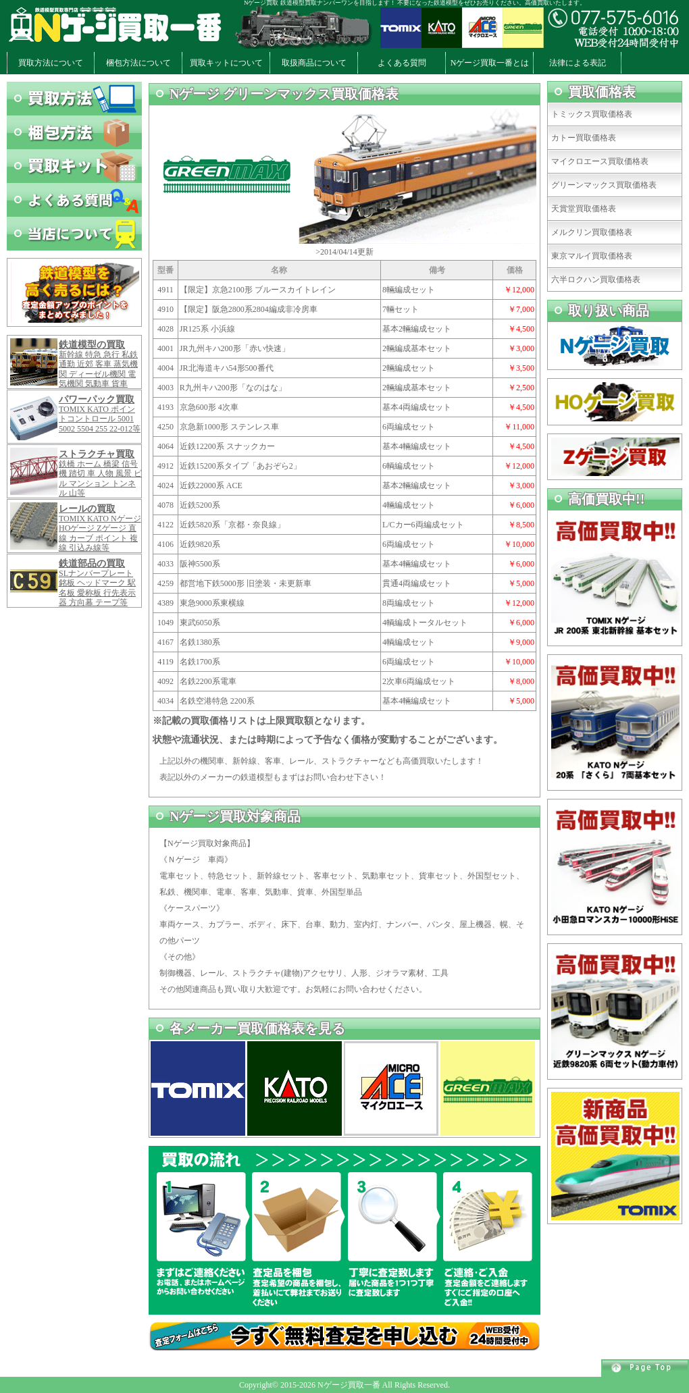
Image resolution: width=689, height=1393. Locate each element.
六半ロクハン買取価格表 (595, 279)
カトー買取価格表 (583, 137)
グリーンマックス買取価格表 (604, 185)
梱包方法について (138, 63)
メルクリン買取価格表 (591, 232)
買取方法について (50, 63)
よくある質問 (402, 63)
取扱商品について (314, 63)
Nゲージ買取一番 (348, 1385)
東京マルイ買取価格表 (591, 256)
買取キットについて (226, 63)
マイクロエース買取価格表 (599, 161)
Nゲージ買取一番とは (490, 63)
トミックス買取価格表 (591, 114)
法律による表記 (577, 63)
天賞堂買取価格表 (583, 208)
